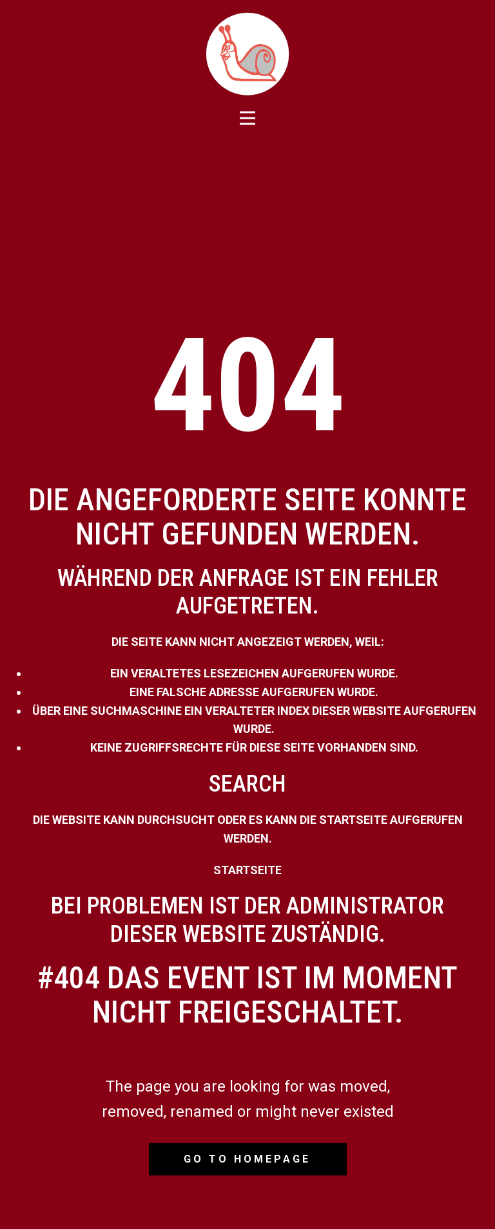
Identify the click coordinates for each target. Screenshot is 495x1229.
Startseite (247, 870)
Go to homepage (247, 1159)
